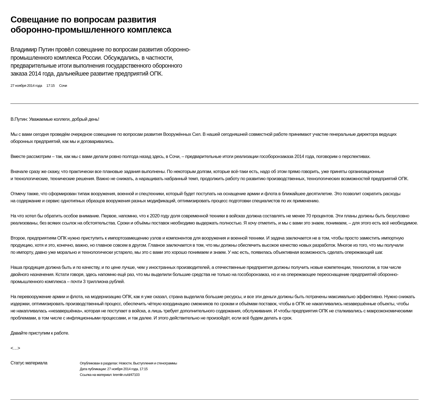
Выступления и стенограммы (155, 363)
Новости (125, 363)
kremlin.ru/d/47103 (126, 375)
